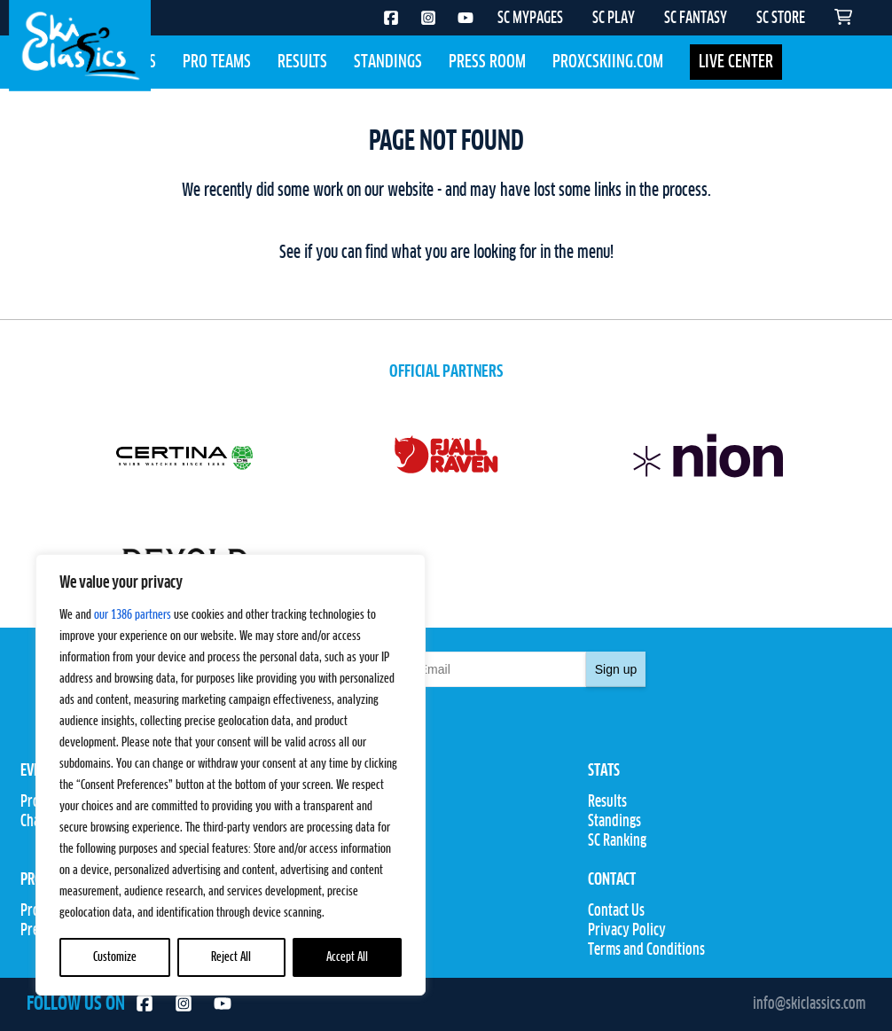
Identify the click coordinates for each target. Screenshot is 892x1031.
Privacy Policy (627, 931)
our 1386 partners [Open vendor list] (132, 615)
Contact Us (616, 911)
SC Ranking (617, 841)
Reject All (231, 957)
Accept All (347, 957)
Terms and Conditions (646, 950)
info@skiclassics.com (809, 1004)
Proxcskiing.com (607, 62)
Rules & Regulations (357, 841)
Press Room (487, 62)
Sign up (616, 669)
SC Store (326, 931)
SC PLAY (613, 19)
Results (302, 62)
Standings (388, 62)
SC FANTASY (695, 19)
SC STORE (780, 19)
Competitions (340, 822)
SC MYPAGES (530, 19)
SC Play (323, 911)
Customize (115, 957)
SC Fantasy (333, 950)
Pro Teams (217, 62)
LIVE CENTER (736, 62)
